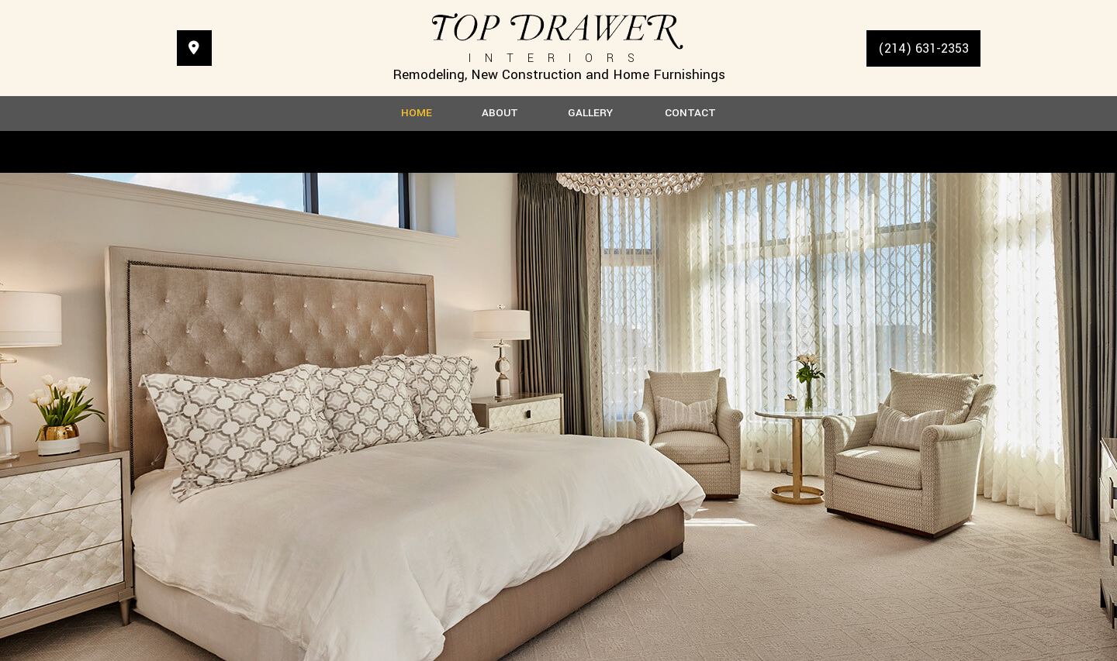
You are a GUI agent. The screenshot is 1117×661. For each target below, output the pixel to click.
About (500, 113)
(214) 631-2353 (923, 48)
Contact (690, 113)
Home (416, 113)
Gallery (590, 113)
